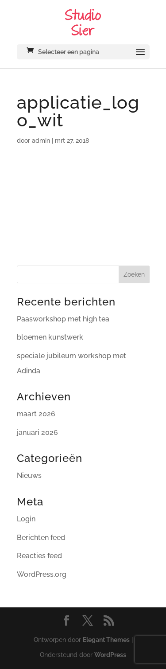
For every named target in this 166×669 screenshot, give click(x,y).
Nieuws (29, 475)
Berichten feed (41, 537)
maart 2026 (36, 414)
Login (26, 519)
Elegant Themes (106, 639)
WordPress (110, 654)
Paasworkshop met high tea (63, 319)
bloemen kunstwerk (50, 337)
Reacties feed (39, 556)
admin (41, 140)
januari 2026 (37, 432)
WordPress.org (41, 574)
